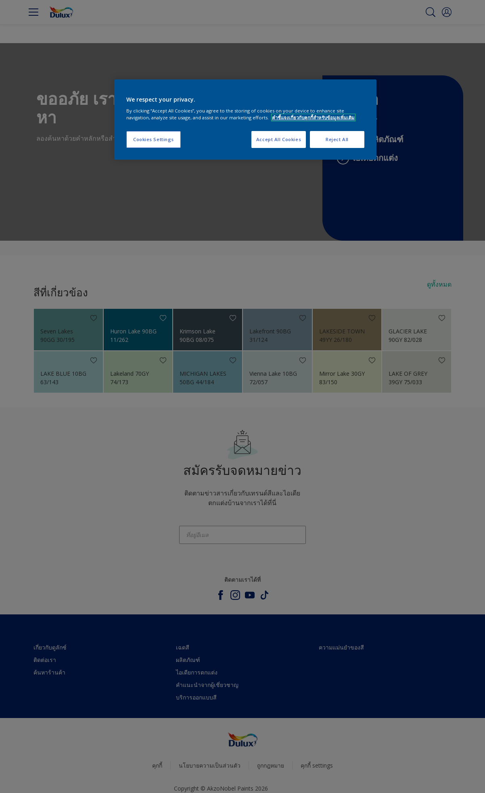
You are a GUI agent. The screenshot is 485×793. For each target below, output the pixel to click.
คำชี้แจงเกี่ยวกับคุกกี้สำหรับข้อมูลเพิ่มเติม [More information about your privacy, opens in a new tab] (313, 117)
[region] (245, 119)
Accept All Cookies (278, 139)
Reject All (337, 139)
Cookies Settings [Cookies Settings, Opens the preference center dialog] (153, 139)
